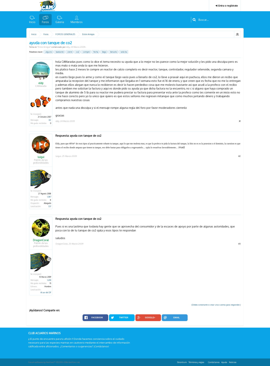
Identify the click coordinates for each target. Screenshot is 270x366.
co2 (77, 52)
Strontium (182, 362)
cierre (69, 52)
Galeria (59, 22)
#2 (239, 156)
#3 (239, 243)
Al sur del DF (45, 292)
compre (86, 52)
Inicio (32, 22)
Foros (45, 22)
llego (103, 52)
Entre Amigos (44, 47)
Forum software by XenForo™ (54, 362)
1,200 (49, 280)
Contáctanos (213, 362)
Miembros (77, 22)
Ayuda (224, 362)
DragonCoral (41, 240)
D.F (49, 206)
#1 (240, 121)
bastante (59, 52)
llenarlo (113, 52)
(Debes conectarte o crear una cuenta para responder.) (216, 304)
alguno (48, 52)
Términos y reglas (196, 362)
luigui (41, 157)
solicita (123, 52)
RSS (239, 361)
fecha (95, 52)
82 (50, 120)
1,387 (49, 197)
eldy (68, 47)
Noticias (232, 362)
